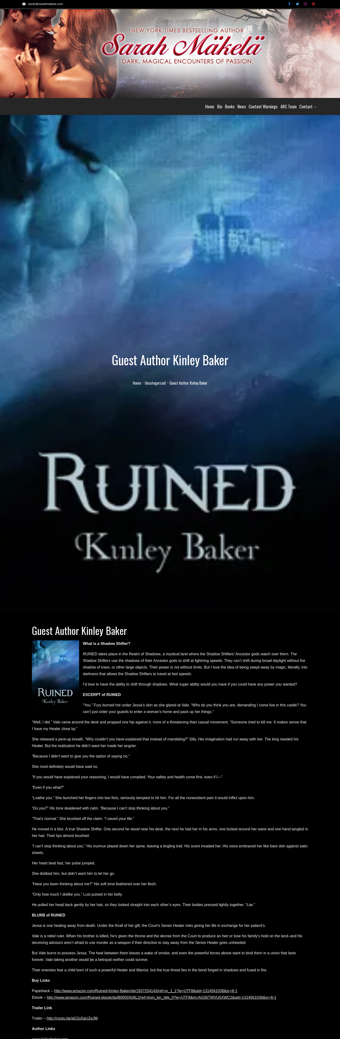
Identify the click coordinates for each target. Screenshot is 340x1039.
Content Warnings (263, 106)
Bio (219, 106)
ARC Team (288, 106)
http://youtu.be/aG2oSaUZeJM (72, 1018)
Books (229, 106)
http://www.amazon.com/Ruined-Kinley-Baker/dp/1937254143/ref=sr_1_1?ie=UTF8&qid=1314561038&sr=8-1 (145, 991)
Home (209, 106)
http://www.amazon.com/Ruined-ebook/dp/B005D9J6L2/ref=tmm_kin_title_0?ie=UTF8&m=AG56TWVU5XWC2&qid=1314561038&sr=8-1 (161, 997)
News (242, 106)
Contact (308, 106)
